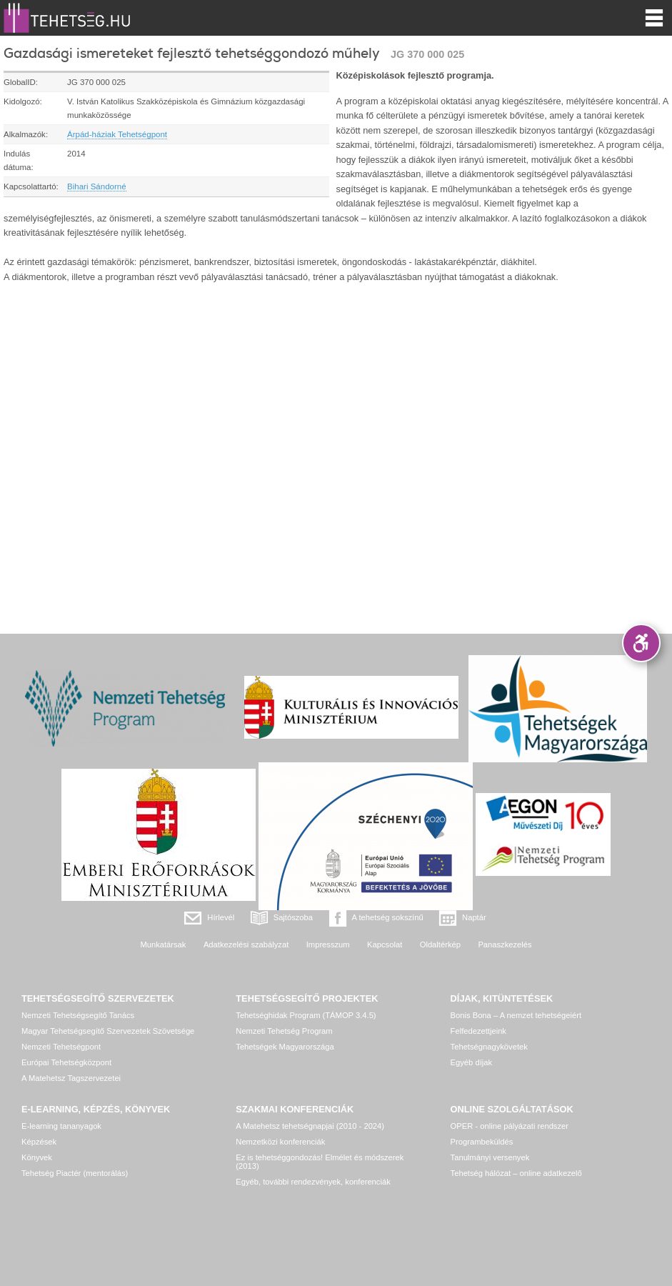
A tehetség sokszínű (387, 917)
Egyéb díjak (471, 1062)
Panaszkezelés (504, 944)
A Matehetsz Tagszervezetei (71, 1078)
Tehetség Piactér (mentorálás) (74, 1173)
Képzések (38, 1141)
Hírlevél (220, 917)
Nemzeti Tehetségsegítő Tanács (77, 1015)
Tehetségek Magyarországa (285, 1046)
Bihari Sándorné (96, 186)
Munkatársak (163, 944)
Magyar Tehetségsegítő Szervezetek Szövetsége (107, 1031)
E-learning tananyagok (61, 1126)
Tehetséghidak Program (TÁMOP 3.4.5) (306, 1015)
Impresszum (328, 944)
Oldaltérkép (440, 944)
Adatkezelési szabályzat (246, 944)
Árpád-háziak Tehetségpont (117, 134)
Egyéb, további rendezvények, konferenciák (313, 1181)
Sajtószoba (293, 917)
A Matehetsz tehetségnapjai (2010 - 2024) (310, 1126)
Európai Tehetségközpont (66, 1062)
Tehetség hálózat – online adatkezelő (516, 1173)
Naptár (474, 917)
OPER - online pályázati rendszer (509, 1126)
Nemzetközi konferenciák (280, 1141)
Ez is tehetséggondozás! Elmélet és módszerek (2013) (319, 1161)
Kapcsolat (384, 944)
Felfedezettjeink (478, 1031)
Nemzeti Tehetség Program (284, 1031)
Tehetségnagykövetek (489, 1046)
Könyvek (36, 1157)
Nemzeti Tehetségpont (61, 1046)
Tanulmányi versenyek (490, 1157)
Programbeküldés (482, 1141)
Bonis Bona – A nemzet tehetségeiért (516, 1015)
